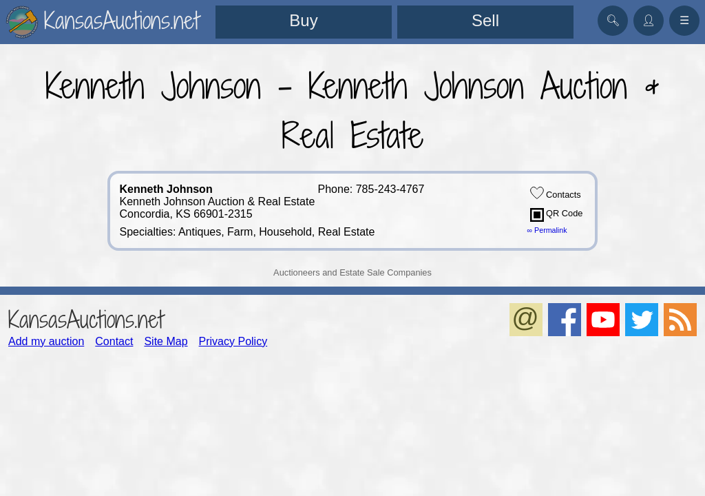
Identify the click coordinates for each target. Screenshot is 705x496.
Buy (303, 20)
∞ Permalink (547, 230)
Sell (485, 20)
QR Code (556, 215)
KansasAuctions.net (85, 319)
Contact (114, 341)
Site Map (165, 341)
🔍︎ (613, 20)
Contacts (555, 193)
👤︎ (648, 20)
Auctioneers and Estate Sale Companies (352, 272)
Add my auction (46, 341)
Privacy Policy (233, 341)
